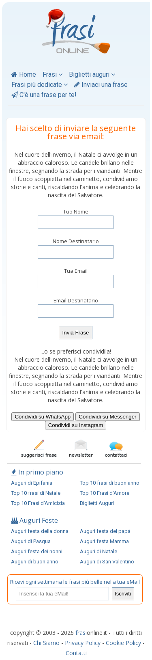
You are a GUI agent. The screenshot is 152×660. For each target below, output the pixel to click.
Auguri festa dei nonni (36, 551)
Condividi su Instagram (75, 425)
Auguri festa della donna (40, 531)
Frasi (52, 74)
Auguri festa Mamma (104, 541)
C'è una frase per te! (44, 95)
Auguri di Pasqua (31, 541)
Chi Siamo (46, 643)
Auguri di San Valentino (107, 562)
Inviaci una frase (101, 84)
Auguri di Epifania (31, 483)
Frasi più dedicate (39, 84)
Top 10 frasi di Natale (35, 493)
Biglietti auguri (92, 74)
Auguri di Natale (98, 551)
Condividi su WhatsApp (43, 417)
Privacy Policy (83, 643)
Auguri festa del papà (105, 531)
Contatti (76, 653)
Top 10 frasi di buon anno (109, 483)
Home (23, 74)
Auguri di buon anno (34, 562)
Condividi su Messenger (107, 417)
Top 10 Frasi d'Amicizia (38, 503)
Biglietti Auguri (97, 503)
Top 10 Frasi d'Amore (104, 493)
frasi (81, 632)
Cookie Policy (123, 643)
